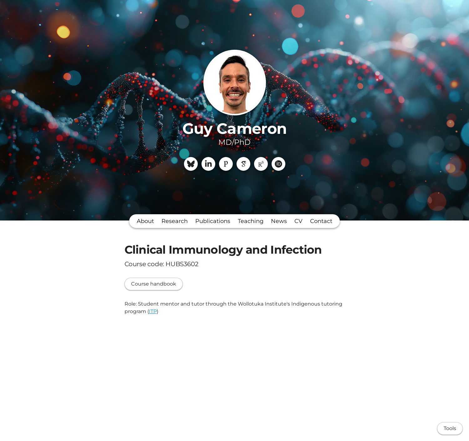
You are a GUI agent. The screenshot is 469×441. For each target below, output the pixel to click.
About (145, 221)
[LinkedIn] (208, 164)
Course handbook (153, 284)
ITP (153, 311)
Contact (321, 221)
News (279, 221)
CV (298, 221)
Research (174, 221)
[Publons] (226, 164)
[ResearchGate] (261, 164)
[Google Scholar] (243, 164)
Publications (212, 221)
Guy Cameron (234, 128)
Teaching (250, 221)
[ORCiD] (278, 164)
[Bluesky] (191, 164)
